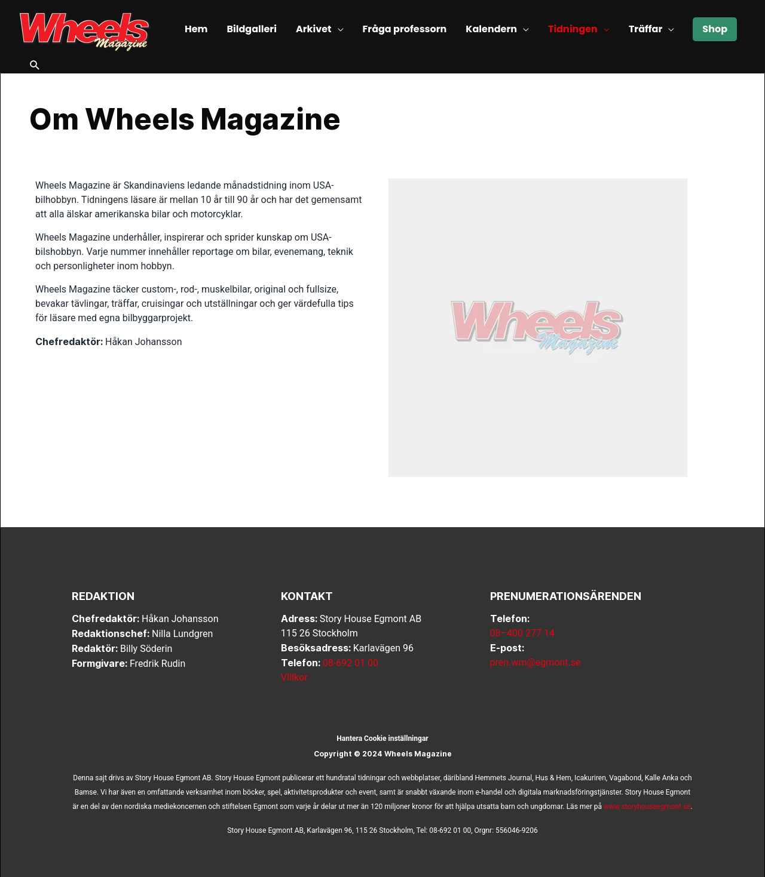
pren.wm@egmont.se (535, 662)
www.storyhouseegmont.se (647, 806)
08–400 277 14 (522, 633)
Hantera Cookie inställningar (382, 738)
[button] (35, 66)
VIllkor (294, 677)
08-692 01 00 (350, 663)
